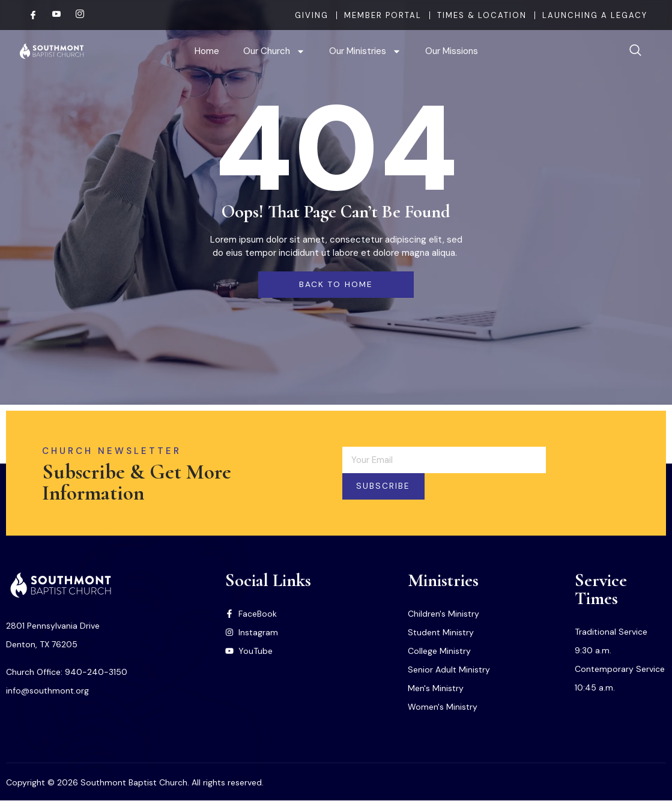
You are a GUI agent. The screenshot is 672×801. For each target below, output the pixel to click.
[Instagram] (75, 15)
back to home (335, 284)
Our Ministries (365, 51)
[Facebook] (28, 15)
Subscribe (387, 487)
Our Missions (451, 51)
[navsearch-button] (635, 51)
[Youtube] (52, 15)
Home (207, 51)
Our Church (274, 51)
